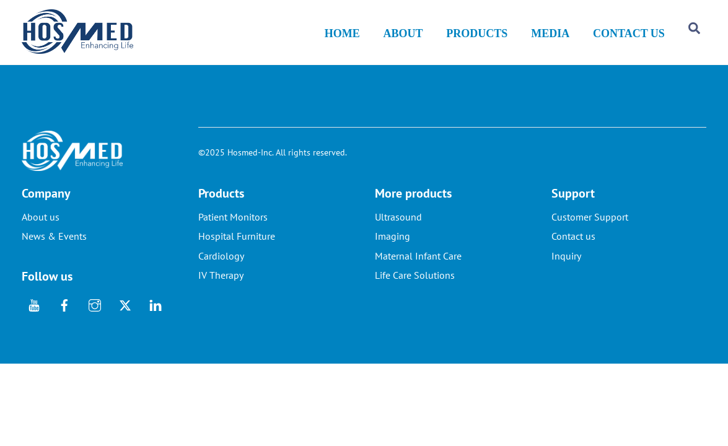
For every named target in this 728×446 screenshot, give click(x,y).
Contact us (573, 248)
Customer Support (589, 228)
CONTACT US (629, 37)
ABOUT (403, 37)
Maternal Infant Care (418, 267)
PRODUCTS (476, 37)
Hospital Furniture (236, 248)
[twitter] (125, 314)
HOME (342, 37)
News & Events (54, 248)
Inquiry (566, 267)
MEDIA (550, 37)
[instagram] (94, 314)
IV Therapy (220, 286)
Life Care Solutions (415, 286)
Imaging (392, 248)
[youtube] (34, 314)
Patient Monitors (233, 228)
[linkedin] (155, 314)
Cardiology (221, 267)
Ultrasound (398, 228)
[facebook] (64, 314)
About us (40, 228)
